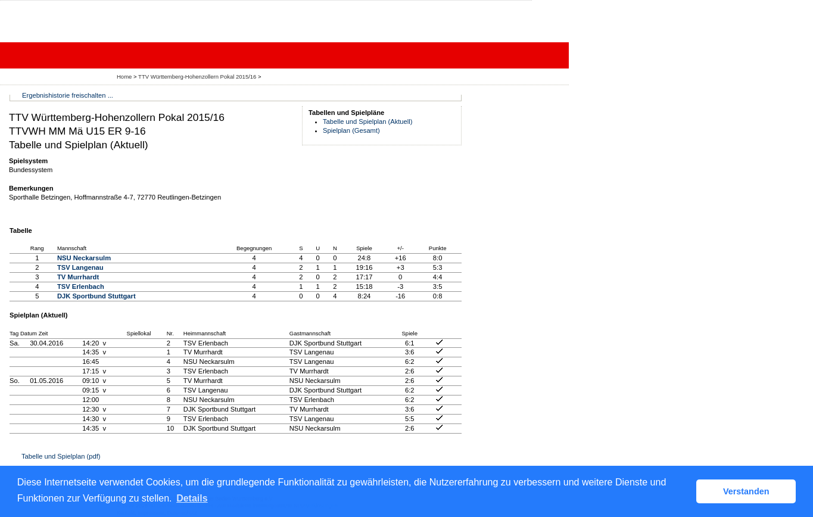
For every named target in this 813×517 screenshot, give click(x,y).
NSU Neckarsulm (84, 257)
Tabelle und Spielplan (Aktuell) (368, 121)
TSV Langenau (80, 267)
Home (124, 76)
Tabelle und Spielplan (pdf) (60, 456)
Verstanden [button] (746, 491)
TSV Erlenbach (80, 286)
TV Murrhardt (78, 277)
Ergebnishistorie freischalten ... (67, 95)
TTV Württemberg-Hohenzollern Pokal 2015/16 (198, 76)
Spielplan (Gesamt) (351, 130)
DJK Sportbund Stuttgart (96, 296)
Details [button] (191, 498)
